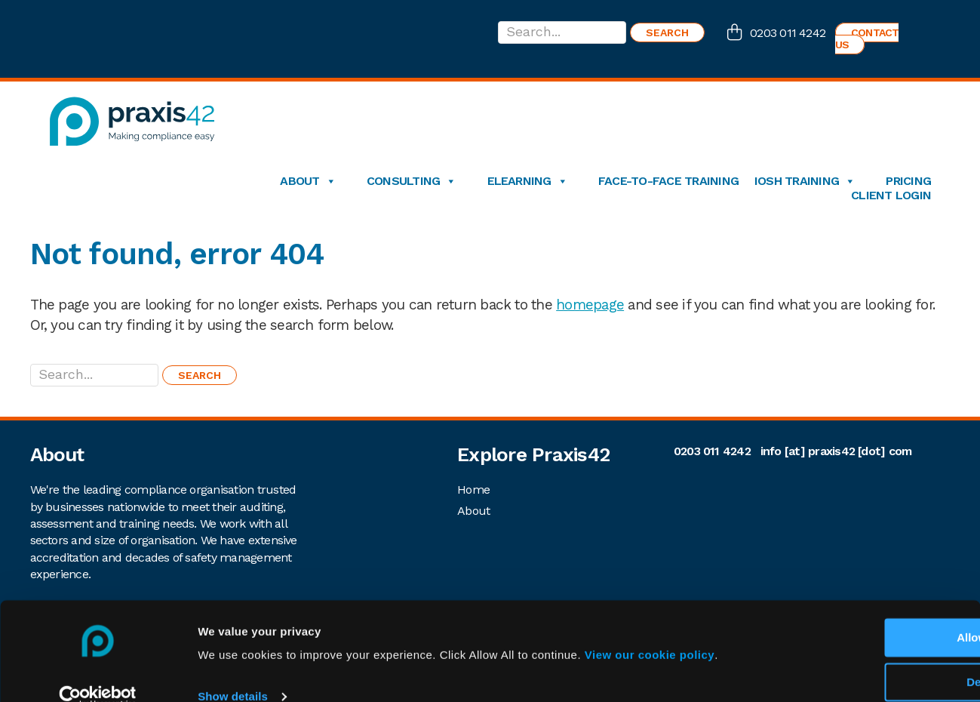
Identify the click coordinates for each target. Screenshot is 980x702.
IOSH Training (804, 181)
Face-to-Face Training (668, 181)
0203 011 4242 (787, 33)
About (307, 181)
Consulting (411, 181)
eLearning (527, 181)
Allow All (854, 613)
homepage (590, 304)
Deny (854, 657)
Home (473, 489)
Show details (233, 672)
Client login (891, 195)
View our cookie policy (649, 630)
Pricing (908, 181)
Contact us (867, 38)
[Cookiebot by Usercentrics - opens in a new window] (98, 672)
